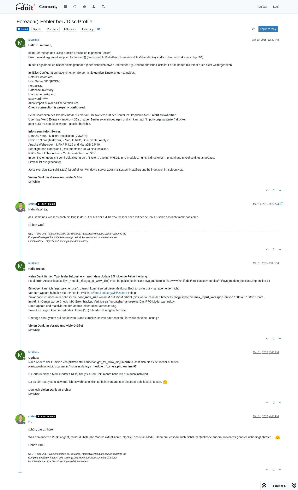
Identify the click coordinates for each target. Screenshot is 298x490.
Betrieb (23, 29)
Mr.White (33, 39)
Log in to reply (268, 29)
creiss (32, 204)
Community (48, 7)
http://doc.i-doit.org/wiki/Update (107, 292)
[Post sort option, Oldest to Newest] (253, 29)
